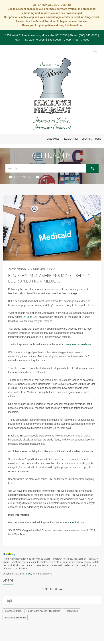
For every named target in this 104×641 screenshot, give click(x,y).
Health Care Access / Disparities (43, 611)
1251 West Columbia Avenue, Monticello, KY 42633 (36, 35)
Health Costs (71, 611)
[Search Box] (45, 168)
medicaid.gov (77, 522)
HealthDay (26, 573)
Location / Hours (91, 139)
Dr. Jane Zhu (30, 316)
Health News (19, 177)
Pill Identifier (70, 139)
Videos (43, 177)
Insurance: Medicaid (15, 617)
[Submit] (92, 168)
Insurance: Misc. (13, 611)
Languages (53, 139)
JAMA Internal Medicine (77, 344)
